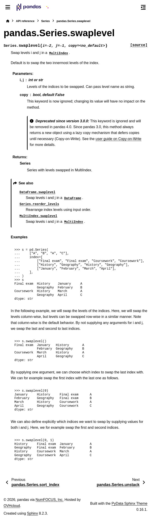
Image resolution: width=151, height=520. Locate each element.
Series (45, 21)
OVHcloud (12, 506)
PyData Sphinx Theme (129, 503)
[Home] (7, 21)
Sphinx (32, 513)
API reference (25, 21)
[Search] (134, 7)
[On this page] (143, 7)
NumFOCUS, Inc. (49, 500)
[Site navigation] (8, 7)
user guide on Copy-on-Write (118, 139)
